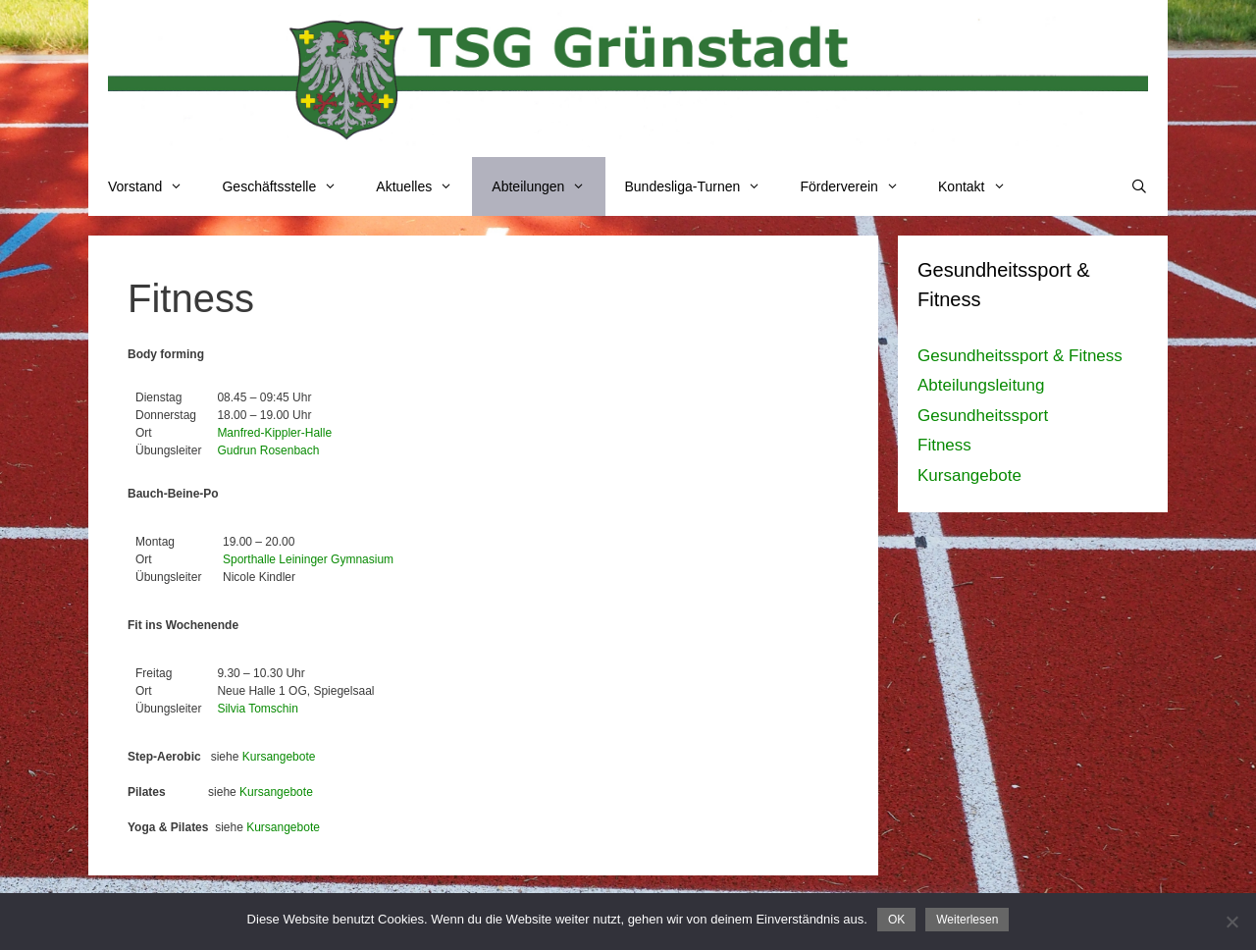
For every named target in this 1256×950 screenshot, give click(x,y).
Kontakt (981, 186)
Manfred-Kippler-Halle (274, 433)
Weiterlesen (967, 919)
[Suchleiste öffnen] (1139, 186)
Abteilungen (548, 186)
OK (896, 919)
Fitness (944, 445)
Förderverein (859, 186)
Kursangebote (279, 757)
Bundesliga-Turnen (703, 186)
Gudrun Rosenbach (268, 450)
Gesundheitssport (982, 415)
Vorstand (155, 186)
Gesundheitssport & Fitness (1020, 355)
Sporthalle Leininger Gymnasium (308, 559)
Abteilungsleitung (980, 385)
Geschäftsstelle (289, 186)
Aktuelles (424, 186)
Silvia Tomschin (257, 708)
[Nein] (1231, 921)
